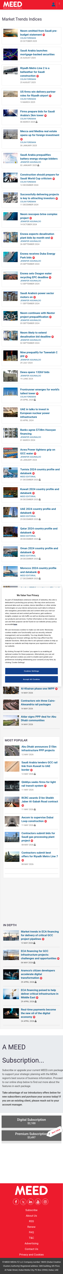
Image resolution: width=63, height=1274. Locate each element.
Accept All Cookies (31, 679)
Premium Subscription (38, 1134)
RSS (31, 1221)
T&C (31, 1237)
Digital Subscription (31, 1121)
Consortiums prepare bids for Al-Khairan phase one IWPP (39, 686)
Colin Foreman (28, 38)
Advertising (31, 1243)
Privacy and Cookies (31, 1254)
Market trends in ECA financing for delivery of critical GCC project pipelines (40, 935)
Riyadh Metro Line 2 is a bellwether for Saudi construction (34, 71)
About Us (31, 1215)
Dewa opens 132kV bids (34, 372)
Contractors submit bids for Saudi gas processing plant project (38, 837)
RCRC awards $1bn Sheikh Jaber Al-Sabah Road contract (39, 801)
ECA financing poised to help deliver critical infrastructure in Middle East (39, 993)
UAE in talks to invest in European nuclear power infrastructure (35, 413)
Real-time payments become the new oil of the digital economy (38, 1013)
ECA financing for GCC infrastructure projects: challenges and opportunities (40, 954)
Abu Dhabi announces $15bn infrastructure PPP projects (39, 748)
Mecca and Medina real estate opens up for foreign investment (39, 135)
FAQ (31, 1232)
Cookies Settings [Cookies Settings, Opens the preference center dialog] (31, 671)
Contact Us (31, 1248)
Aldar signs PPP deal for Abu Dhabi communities (38, 718)
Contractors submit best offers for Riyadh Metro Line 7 (39, 856)
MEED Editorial (28, 476)
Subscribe (31, 1210)
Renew (31, 1226)
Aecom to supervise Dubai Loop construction (37, 819)
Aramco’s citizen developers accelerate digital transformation (38, 974)
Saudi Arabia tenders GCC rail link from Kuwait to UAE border (39, 766)
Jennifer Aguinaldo (30, 162)
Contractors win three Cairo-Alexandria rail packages (38, 702)
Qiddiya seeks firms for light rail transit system (38, 783)
